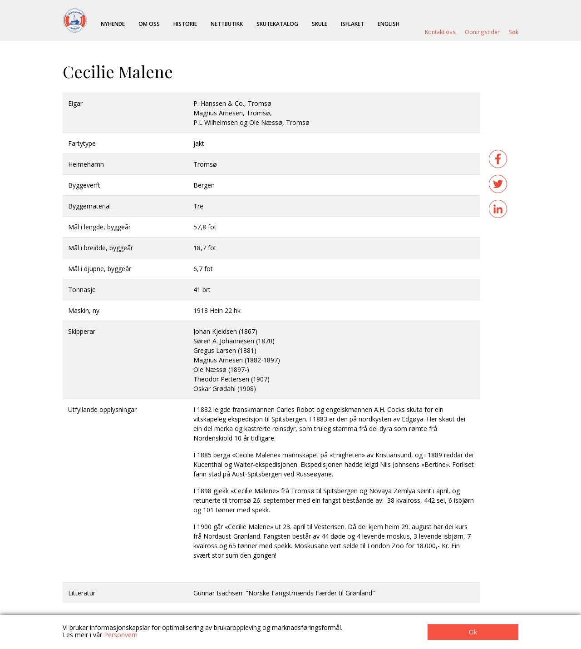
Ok (473, 632)
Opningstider (482, 31)
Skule (319, 23)
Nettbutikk (227, 23)
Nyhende (113, 23)
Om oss (149, 23)
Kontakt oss (440, 31)
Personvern (121, 634)
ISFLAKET (352, 23)
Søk (513, 31)
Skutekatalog (277, 23)
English (388, 23)
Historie (185, 23)
